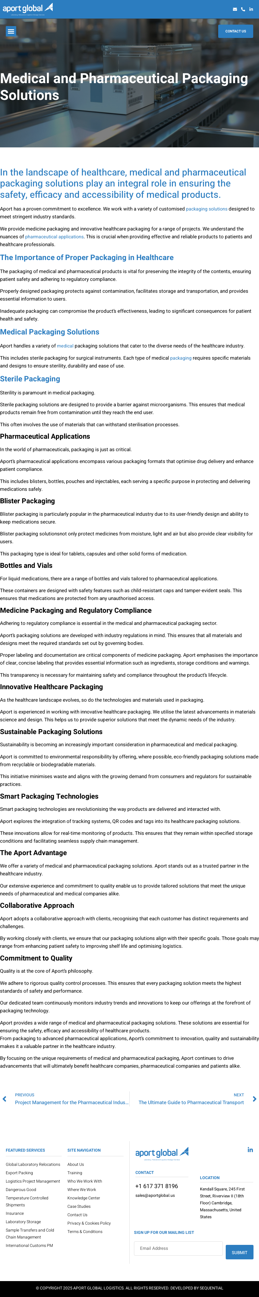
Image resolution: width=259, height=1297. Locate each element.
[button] (11, 31)
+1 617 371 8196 (156, 1186)
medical (65, 346)
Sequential (211, 1288)
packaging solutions (206, 209)
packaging (181, 358)
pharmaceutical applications (54, 236)
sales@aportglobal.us (155, 1195)
